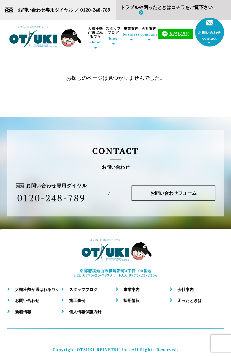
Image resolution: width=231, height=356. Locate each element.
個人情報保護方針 (85, 311)
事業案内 (131, 31)
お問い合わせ (209, 30)
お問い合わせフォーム (173, 193)
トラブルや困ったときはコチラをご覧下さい (166, 10)
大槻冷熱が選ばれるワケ (95, 35)
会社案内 (149, 31)
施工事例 (77, 300)
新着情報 (23, 311)
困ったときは (190, 300)
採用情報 (131, 300)
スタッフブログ (113, 33)
